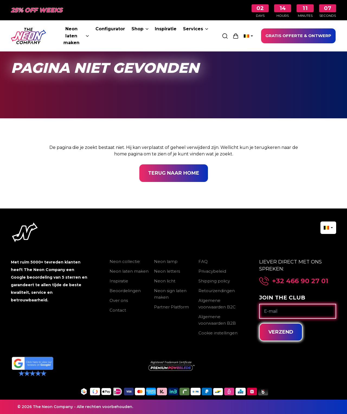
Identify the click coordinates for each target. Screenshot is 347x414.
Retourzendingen (216, 290)
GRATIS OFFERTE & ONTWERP (298, 35)
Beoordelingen (125, 290)
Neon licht (164, 280)
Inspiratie (165, 28)
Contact (118, 310)
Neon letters (167, 271)
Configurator (110, 28)
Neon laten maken (76, 35)
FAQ (203, 261)
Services (195, 28)
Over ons (119, 300)
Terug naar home (173, 173)
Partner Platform (171, 306)
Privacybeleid (212, 271)
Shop (140, 28)
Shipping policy (214, 280)
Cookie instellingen (217, 332)
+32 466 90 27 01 (300, 281)
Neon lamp (166, 261)
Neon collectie (125, 261)
